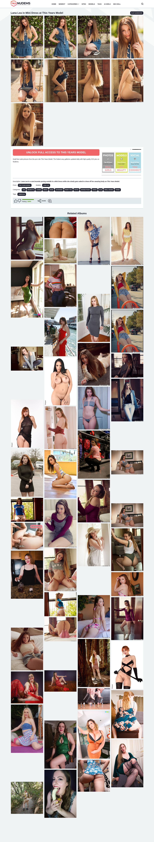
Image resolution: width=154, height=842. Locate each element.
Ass (24, 189)
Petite (76, 189)
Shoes (95, 189)
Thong (118, 189)
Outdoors (59, 189)
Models (92, 4)
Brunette (30, 189)
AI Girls (107, 4)
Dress (45, 189)
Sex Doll (117, 4)
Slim (100, 189)
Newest (62, 4)
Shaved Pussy (85, 189)
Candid (38, 189)
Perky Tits (68, 189)
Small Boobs (108, 189)
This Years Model (25, 185)
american (22, 194)
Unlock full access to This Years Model (56, 152)
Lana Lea (46, 185)
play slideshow (136, 13)
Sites (84, 4)
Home (54, 4)
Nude (51, 189)
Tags (100, 4)
